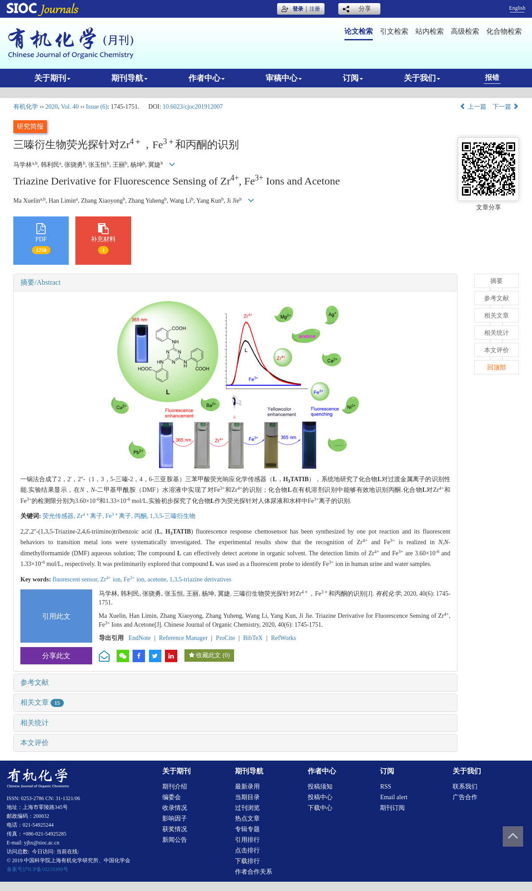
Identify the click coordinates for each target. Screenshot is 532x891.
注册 (314, 9)
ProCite (225, 638)
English (517, 8)
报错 (492, 77)
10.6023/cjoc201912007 (193, 106)
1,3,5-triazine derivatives (200, 579)
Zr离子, (91, 516)
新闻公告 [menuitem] (174, 839)
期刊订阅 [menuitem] (392, 808)
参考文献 (34, 682)
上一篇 (473, 106)
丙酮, (142, 516)
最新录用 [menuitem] (247, 786)
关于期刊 (52, 78)
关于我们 (422, 78)
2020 (51, 106)
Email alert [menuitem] (393, 797)
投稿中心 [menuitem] (320, 797)
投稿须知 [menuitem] (320, 786)
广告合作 (465, 797)
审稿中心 (284, 78)
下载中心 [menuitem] (320, 808)
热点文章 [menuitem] (247, 818)
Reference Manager (183, 638)
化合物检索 (504, 31)
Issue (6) (97, 106)
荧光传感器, (60, 516)
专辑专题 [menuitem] (247, 829)
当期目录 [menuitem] (247, 797)
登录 (298, 9)
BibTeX (253, 638)
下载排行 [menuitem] (247, 861)
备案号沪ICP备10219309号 (37, 869)
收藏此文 (208, 655)
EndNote (140, 638)
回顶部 (496, 367)
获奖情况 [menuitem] (174, 829)
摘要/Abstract (40, 282)
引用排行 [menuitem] (247, 839)
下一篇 (506, 106)
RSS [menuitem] (385, 786)
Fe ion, (136, 579)
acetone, (159, 579)
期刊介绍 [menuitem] (174, 786)
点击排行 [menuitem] (247, 850)
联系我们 (465, 786)
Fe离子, (120, 516)
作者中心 (206, 78)
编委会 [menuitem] (171, 797)
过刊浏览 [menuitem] (247, 808)
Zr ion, (112, 579)
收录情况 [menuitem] (174, 808)
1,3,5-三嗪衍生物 (173, 516)
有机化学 (25, 106)
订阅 (353, 78)
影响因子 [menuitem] (174, 818)
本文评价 (34, 742)
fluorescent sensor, (76, 579)
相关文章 (42, 702)
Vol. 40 (69, 106)
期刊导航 (129, 78)
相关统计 (34, 722)
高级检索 (465, 31)
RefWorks (283, 638)
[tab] (235, 282)
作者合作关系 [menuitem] (253, 871)
